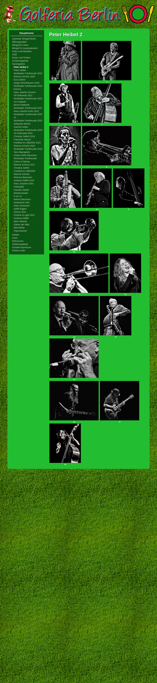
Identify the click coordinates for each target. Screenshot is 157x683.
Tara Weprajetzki (22, 152)
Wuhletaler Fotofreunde (25, 158)
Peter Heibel (20, 70)
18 (65, 463)
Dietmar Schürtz (21, 174)
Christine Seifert (21, 168)
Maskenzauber (21, 193)
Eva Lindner (19, 79)
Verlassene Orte (21, 202)
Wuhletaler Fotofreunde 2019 (28, 130)
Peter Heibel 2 (21, 67)
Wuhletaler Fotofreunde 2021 (28, 108)
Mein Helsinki (20, 221)
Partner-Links (18, 250)
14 (115, 336)
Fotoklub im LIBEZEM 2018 (27, 142)
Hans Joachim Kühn (23, 183)
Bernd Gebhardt (21, 105)
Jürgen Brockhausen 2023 (26, 83)
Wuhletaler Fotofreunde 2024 (28, 73)
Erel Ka (17, 89)
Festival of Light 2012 (24, 215)
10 (74, 251)
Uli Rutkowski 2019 (23, 133)
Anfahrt (15, 234)
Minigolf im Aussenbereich (25, 48)
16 (74, 421)
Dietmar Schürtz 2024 (24, 76)
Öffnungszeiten (19, 42)
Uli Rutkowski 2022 (23, 95)
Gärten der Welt (21, 224)
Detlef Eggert (20, 209)
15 (74, 378)
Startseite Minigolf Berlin (24, 38)
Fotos (15, 238)
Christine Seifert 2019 (24, 136)
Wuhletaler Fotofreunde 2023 (28, 86)
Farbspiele (19, 186)
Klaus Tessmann (22, 205)
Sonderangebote (20, 61)
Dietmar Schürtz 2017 (24, 164)
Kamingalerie (18, 64)
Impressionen (20, 231)
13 (74, 336)
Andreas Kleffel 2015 (24, 180)
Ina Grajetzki (20, 101)
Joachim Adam (21, 127)
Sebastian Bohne (22, 123)
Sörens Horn (20, 212)
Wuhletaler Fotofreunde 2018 (28, 149)
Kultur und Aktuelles (22, 51)
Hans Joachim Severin (25, 92)
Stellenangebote (20, 244)
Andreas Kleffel (21, 218)
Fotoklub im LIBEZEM (24, 171)
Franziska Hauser (22, 139)
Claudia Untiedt (21, 190)
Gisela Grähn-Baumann (25, 155)
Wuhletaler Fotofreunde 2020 (28, 120)
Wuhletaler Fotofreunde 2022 (28, 98)
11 (78, 293)
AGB (14, 54)
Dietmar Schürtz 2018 (24, 146)
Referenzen (17, 241)
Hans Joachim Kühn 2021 (26, 111)
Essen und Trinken (21, 57)
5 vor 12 (18, 196)
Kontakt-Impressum (21, 247)
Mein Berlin (19, 227)
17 (119, 421)
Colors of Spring (21, 161)
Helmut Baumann (22, 199)
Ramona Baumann (23, 177)
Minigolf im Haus (20, 45)
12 (125, 293)
